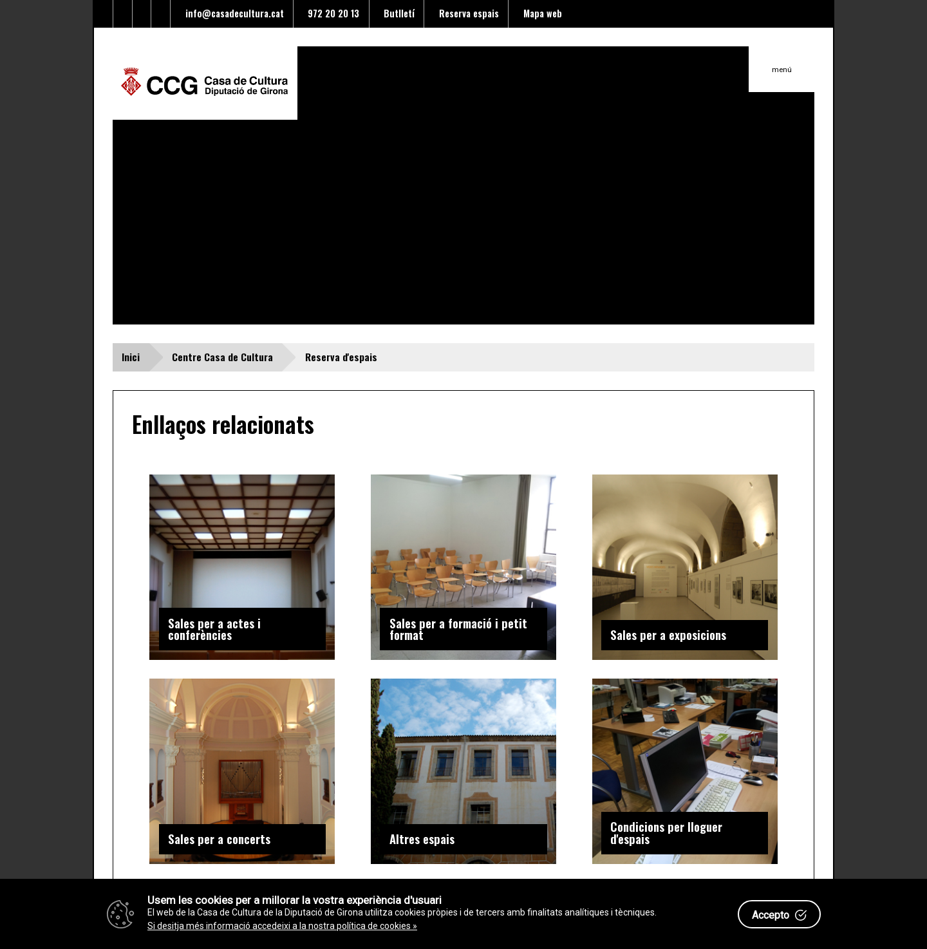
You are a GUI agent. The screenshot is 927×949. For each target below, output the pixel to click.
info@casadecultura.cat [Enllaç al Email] (232, 13)
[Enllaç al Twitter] (103, 14)
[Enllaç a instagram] (161, 14)
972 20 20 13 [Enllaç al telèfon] (331, 13)
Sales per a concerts (219, 838)
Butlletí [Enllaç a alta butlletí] (397, 13)
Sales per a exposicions (668, 634)
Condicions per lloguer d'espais (666, 832)
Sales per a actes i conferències (214, 629)
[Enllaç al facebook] (123, 14)
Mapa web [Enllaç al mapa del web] (540, 13)
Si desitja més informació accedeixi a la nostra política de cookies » (282, 926)
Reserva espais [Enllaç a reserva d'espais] (466, 13)
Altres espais (421, 838)
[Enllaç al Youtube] (142, 14)
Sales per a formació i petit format (458, 629)
